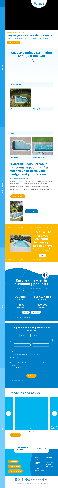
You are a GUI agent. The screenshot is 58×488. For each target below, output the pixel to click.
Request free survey (15, 466)
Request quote (13, 461)
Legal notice (27, 483)
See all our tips (15, 435)
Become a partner (39, 470)
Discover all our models (17, 197)
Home (36, 457)
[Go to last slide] (8, 413)
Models (48, 460)
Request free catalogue (15, 471)
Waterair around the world (39, 467)
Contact (37, 459)
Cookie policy (37, 483)
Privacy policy (32, 483)
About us (26, 312)
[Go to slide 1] (29, 431)
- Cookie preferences (44, 483)
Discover (42, 255)
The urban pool (49, 466)
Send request (31, 375)
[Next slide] (54, 413)
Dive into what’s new (13, 42)
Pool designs (49, 457)
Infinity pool (49, 464)
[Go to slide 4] (33, 431)
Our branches (36, 312)
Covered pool (49, 462)
